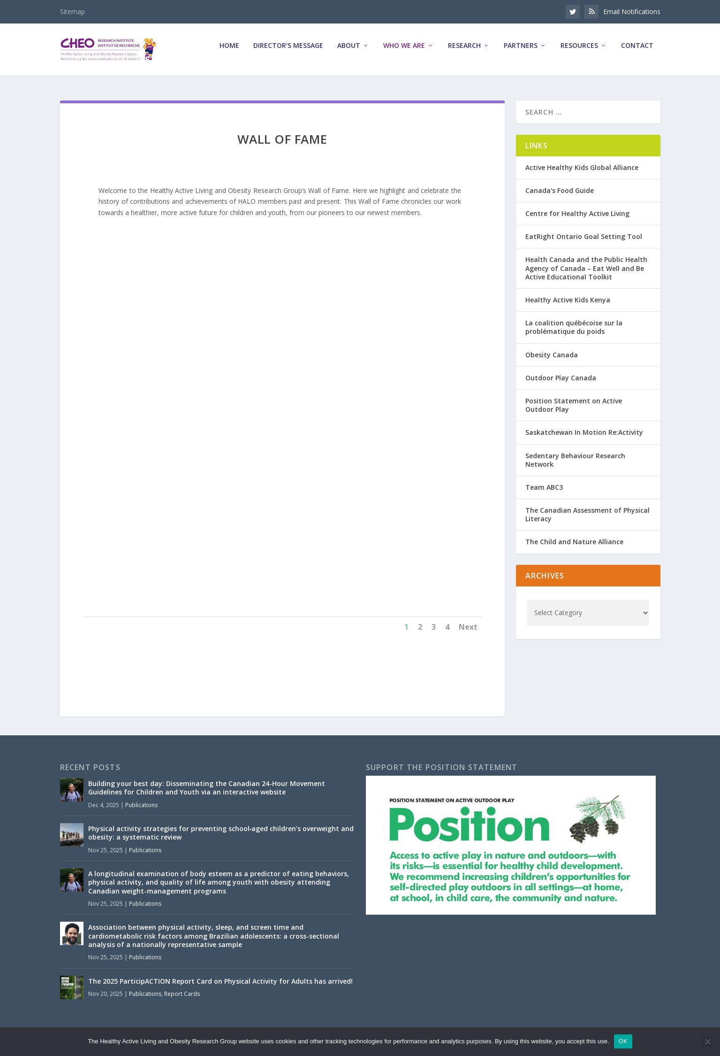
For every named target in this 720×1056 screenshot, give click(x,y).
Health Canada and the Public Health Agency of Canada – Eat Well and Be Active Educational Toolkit (586, 268)
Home (229, 52)
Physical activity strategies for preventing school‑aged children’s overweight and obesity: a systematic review (221, 832)
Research (464, 52)
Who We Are (404, 52)
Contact (637, 52)
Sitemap (72, 11)
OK (623, 1041)
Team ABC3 (544, 487)
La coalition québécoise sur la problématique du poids (573, 327)
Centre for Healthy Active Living (577, 213)
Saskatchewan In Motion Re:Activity (584, 432)
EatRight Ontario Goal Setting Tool (583, 236)
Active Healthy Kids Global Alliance (581, 167)
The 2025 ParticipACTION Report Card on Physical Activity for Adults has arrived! (220, 981)
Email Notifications (631, 11)
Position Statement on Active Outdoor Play (573, 405)
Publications (141, 805)
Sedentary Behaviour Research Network (575, 460)
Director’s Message (288, 52)
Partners (521, 52)
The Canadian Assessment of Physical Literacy (587, 514)
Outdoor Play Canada (560, 377)
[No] (707, 1041)
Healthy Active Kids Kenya (567, 299)
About (348, 52)
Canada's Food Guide (559, 190)
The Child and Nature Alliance (574, 542)
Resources (579, 52)
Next (468, 627)
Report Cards (182, 994)
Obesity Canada (551, 354)
